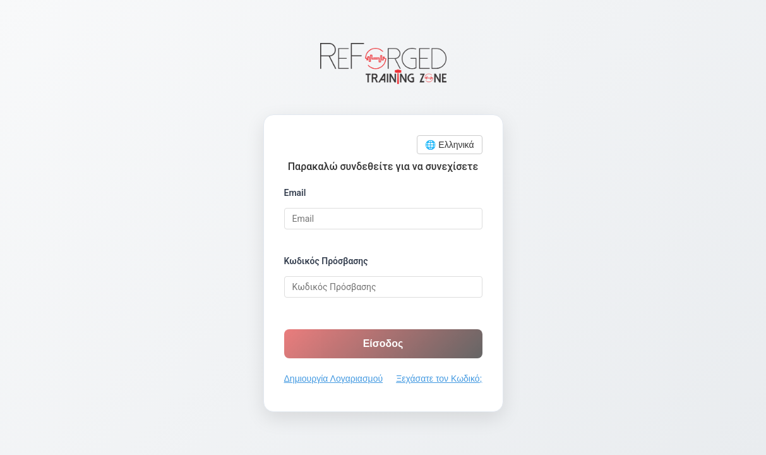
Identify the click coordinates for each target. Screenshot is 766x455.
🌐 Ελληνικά (449, 145)
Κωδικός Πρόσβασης (326, 261)
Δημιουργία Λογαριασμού (333, 378)
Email (295, 193)
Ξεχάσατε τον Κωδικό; (439, 378)
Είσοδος (383, 343)
